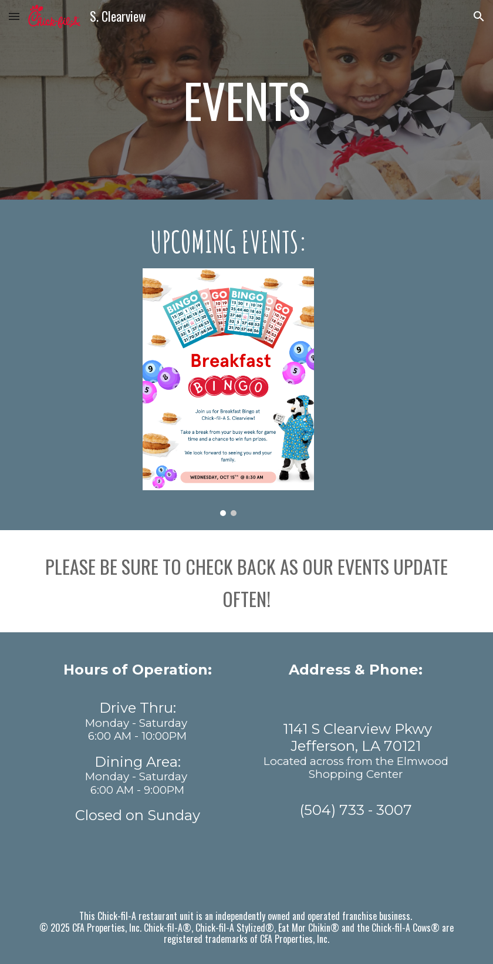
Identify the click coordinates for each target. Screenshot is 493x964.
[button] (14, 16)
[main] (246, 100)
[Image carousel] (228, 392)
